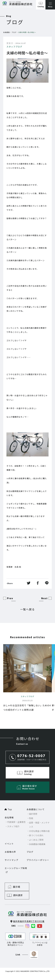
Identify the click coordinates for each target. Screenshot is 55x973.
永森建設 (6, 32)
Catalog (41, 6)
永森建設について (36, 809)
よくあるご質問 (36, 839)
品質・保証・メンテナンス (39, 824)
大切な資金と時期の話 (39, 831)
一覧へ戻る (27, 609)
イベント (9, 843)
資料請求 (42, 882)
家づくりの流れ (36, 835)
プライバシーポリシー (38, 859)
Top (10, 809)
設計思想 (33, 813)
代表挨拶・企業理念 (16, 822)
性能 (31, 818)
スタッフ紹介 (13, 826)
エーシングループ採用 (16, 868)
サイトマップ (11, 859)
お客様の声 (10, 851)
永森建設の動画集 (37, 844)
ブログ (14, 32)
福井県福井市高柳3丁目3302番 (28, 908)
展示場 (17, 882)
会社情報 (9, 817)
